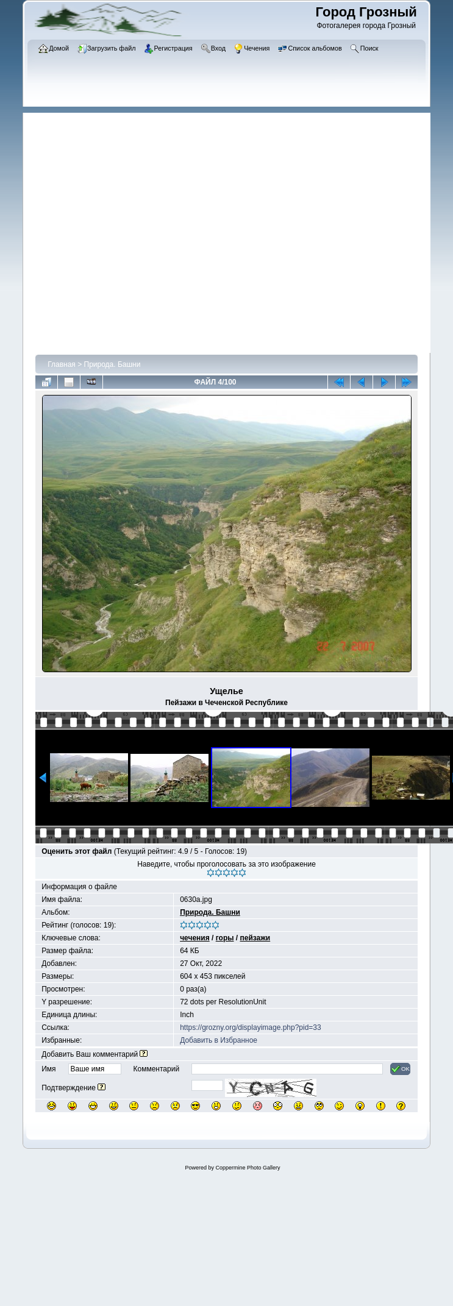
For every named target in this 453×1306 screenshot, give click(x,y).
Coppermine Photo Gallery (247, 1168)
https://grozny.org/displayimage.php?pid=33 (250, 1027)
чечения (195, 938)
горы (225, 938)
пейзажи (255, 938)
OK (400, 1069)
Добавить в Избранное (218, 1040)
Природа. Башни (112, 364)
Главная (62, 364)
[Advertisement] (117, 230)
